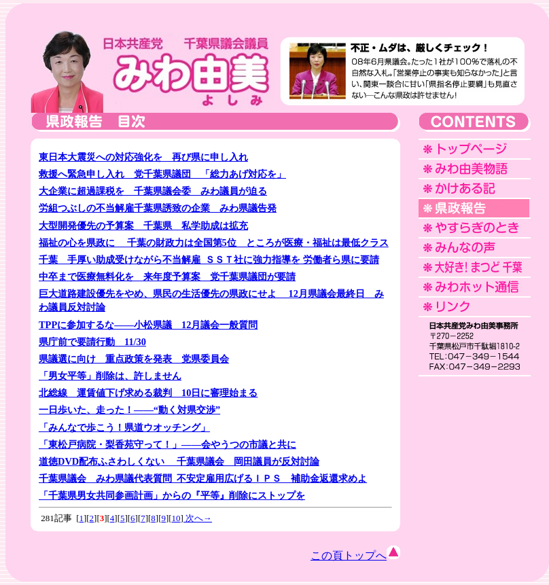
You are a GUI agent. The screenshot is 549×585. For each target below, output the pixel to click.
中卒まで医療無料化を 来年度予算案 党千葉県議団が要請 (167, 276)
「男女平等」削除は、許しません (110, 375)
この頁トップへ (355, 555)
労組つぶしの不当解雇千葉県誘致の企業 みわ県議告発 (158, 207)
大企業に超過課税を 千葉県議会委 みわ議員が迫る (153, 190)
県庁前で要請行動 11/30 (92, 341)
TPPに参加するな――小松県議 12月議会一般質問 (148, 324)
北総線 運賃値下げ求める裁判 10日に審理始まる (148, 392)
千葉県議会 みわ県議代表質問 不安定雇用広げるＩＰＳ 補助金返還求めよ (203, 478)
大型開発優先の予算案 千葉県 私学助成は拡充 (143, 225)
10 (176, 518)
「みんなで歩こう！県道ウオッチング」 (124, 427)
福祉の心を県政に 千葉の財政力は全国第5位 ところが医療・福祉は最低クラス (214, 242)
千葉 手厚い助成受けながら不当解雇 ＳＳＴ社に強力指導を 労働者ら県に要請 (209, 259)
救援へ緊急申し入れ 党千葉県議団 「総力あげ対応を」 (162, 174)
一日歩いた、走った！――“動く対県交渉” (129, 409)
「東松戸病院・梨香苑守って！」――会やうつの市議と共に (167, 444)
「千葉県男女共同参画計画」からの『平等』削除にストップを (172, 495)
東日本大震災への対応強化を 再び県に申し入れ (143, 157)
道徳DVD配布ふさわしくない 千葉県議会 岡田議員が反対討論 (179, 461)
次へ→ (197, 518)
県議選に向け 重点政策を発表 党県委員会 (134, 358)
